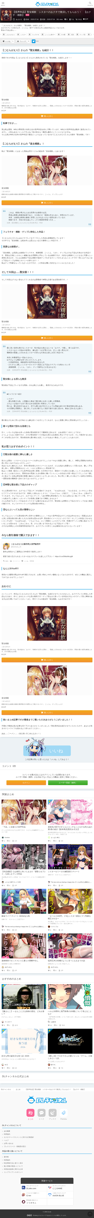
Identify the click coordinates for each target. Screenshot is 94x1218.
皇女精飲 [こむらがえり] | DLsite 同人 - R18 (27, 223)
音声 (86, 19)
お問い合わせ (8, 1143)
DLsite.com (36, 1187)
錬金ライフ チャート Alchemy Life (16, 916)
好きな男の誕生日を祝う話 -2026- (16, 1056)
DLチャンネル (47, 4)
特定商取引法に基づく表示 (13, 1163)
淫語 (72, 34)
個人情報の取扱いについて (13, 1166)
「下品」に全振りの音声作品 (14, 827)
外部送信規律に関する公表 (13, 1169)
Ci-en (36, 1194)
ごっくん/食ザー (50, 34)
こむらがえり (10, 34)
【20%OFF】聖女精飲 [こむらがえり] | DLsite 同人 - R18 (32, 370)
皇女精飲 (5, 188)
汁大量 (63, 34)
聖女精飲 (5, 100)
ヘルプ (6, 1140)
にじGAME (63, 1187)
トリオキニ (36, 1202)
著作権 (6, 1157)
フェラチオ (35, 34)
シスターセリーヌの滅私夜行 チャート (64, 871)
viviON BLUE (63, 1194)
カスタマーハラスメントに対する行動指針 (19, 1137)
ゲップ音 (82, 34)
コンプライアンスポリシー (13, 1172)
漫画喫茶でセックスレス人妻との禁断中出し (20, 961)
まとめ (18, 1089)
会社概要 (7, 1131)
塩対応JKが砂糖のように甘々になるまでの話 (66, 961)
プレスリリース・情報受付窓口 (15, 1146)
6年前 (32, 561)
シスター (23, 34)
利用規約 (7, 1134)
